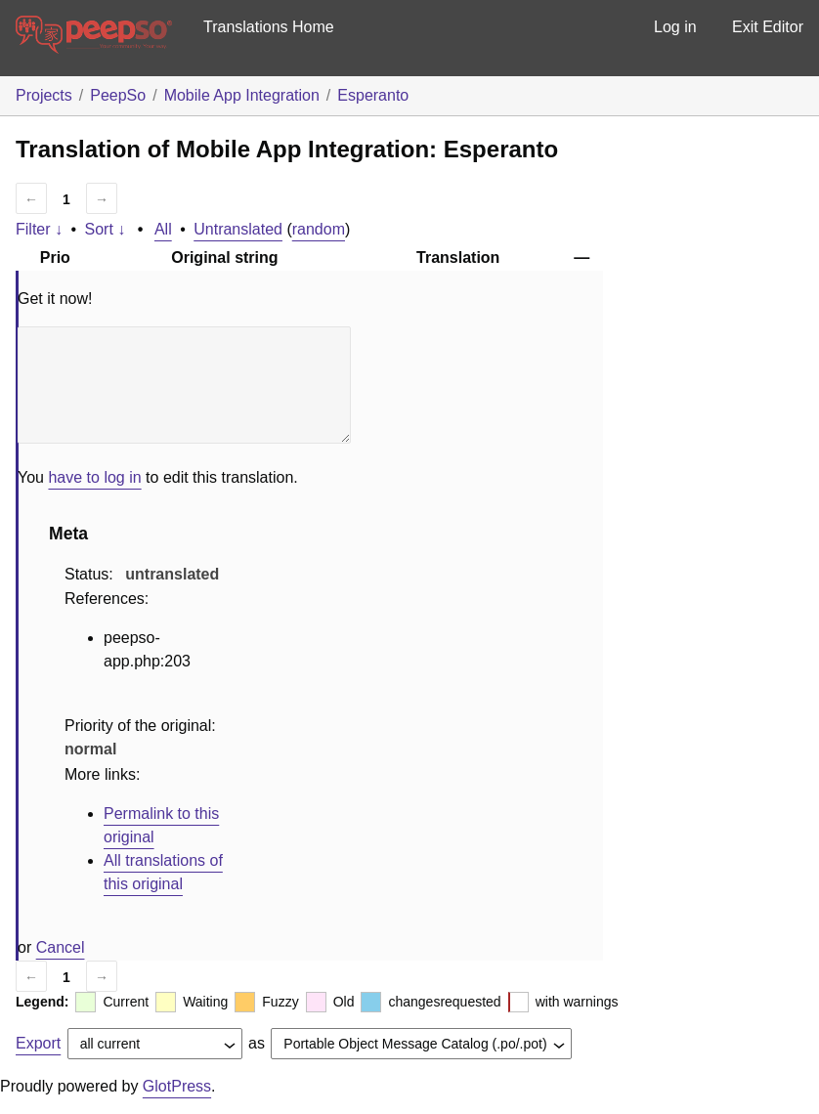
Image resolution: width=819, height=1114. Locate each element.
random (318, 229)
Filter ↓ (39, 229)
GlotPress (177, 1086)
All (163, 229)
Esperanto (373, 95)
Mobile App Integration (242, 95)
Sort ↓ (105, 229)
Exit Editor (767, 27)
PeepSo (118, 95)
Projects (44, 95)
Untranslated (238, 229)
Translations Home (268, 27)
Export (38, 1043)
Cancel (60, 947)
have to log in (94, 477)
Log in (675, 27)
